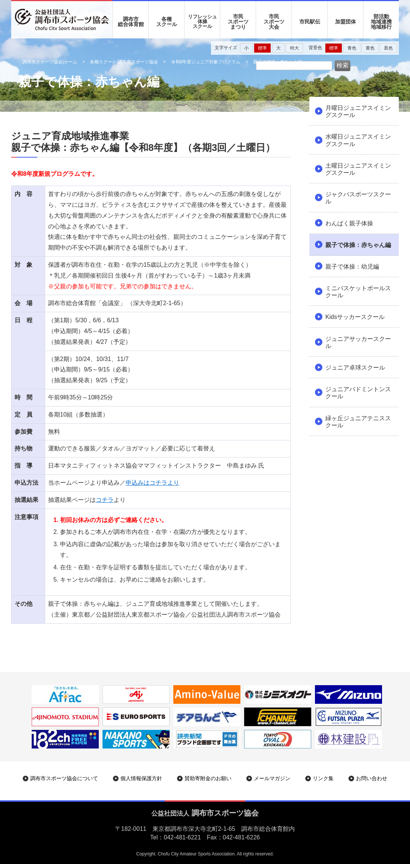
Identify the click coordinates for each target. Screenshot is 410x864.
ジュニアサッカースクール (358, 342)
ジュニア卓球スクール (355, 367)
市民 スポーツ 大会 (274, 21)
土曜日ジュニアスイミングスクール (358, 169)
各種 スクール (166, 21)
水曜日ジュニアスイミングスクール (358, 140)
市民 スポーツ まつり (238, 21)
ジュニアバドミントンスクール (358, 392)
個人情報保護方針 (141, 778)
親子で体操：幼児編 (352, 266)
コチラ (105, 500)
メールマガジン (272, 778)
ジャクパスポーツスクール (358, 198)
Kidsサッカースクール (355, 317)
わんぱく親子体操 (349, 223)
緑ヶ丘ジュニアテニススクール (358, 421)
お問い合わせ (371, 778)
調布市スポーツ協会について (64, 778)
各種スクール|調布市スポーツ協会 (124, 61)
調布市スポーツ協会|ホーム (49, 61)
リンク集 (323, 778)
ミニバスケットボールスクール (358, 291)
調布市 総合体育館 (131, 21)
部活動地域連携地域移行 (381, 21)
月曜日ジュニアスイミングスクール (358, 111)
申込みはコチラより (152, 483)
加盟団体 (345, 22)
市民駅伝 (309, 22)
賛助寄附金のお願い (207, 778)
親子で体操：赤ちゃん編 (358, 245)
